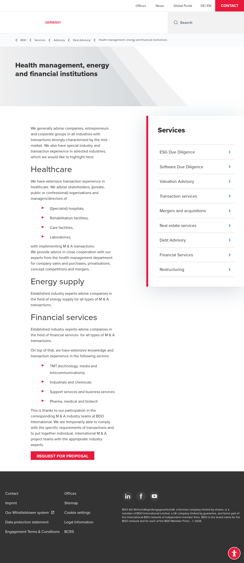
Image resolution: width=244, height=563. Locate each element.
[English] (209, 5)
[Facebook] (141, 496)
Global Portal (182, 5)
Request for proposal (63, 456)
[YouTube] (154, 496)
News (160, 5)
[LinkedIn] (127, 496)
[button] (229, 5)
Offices (141, 5)
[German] (203, 5)
